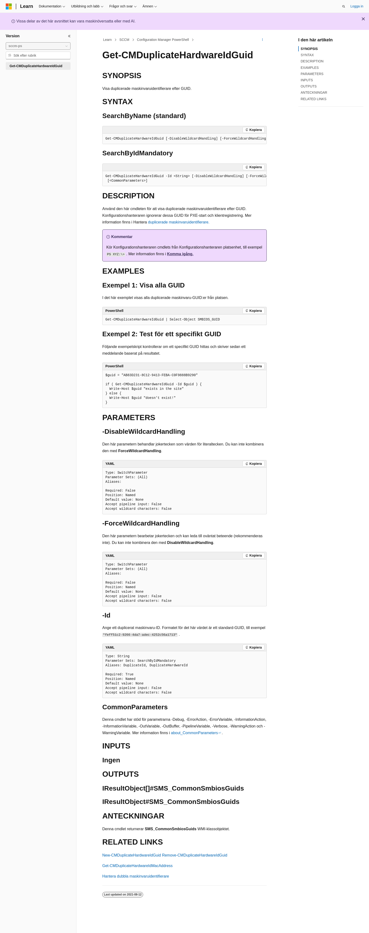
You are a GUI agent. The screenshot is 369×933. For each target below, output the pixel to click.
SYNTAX (307, 55)
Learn (107, 40)
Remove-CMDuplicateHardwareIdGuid (194, 855)
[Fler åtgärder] (262, 40)
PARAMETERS (312, 74)
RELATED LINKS (313, 99)
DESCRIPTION (312, 61)
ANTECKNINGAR (314, 92)
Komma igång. (180, 254)
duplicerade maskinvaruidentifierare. (178, 222)
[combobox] (38, 46)
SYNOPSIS (309, 49)
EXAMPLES (310, 68)
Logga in (356, 6)
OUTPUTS (309, 86)
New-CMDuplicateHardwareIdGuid (131, 855)
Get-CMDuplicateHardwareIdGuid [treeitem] (36, 66)
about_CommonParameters (194, 733)
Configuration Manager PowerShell (163, 40)
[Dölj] (69, 36)
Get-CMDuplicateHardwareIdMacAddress (137, 866)
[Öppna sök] (343, 6)
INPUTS (307, 80)
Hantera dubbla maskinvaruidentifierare (135, 876)
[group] (184, 139)
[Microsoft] (9, 6)
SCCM (124, 40)
